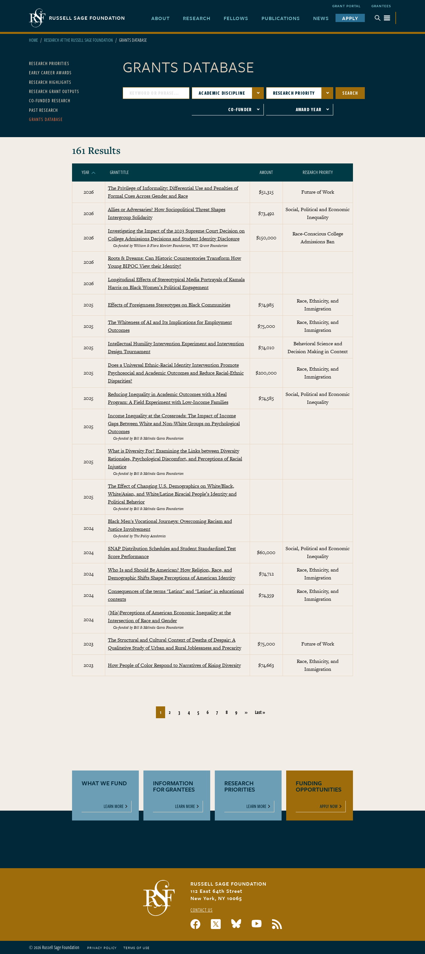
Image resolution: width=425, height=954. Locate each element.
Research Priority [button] (294, 92)
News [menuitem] (321, 18)
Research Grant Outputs (54, 91)
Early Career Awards (50, 72)
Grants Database (46, 119)
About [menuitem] (160, 18)
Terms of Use (136, 947)
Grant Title (119, 172)
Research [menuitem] (197, 18)
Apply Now (329, 806)
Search (350, 92)
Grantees (381, 6)
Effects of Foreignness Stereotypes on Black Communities (169, 304)
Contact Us (201, 909)
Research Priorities (49, 63)
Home (33, 40)
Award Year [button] (309, 109)
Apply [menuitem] (350, 18)
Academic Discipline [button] (222, 92)
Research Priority (318, 172)
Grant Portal (346, 6)
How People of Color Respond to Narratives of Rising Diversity (174, 665)
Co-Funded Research (49, 100)
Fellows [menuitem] (236, 18)
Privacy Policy (102, 947)
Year (88, 172)
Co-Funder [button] (240, 109)
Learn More (114, 806)
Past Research (43, 110)
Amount (266, 172)
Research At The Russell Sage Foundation (78, 40)
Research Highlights (50, 82)
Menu (382, 18)
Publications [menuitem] (281, 18)
